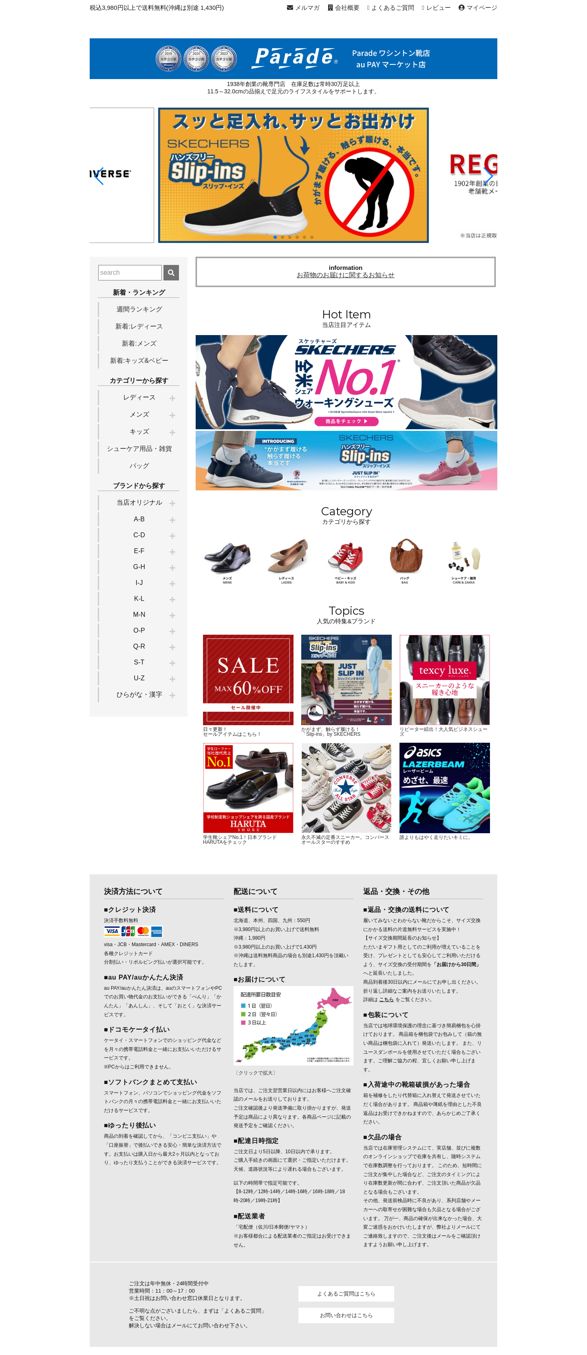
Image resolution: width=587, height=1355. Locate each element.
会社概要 (349, 7)
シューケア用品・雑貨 (139, 448)
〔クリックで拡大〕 (256, 988)
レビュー (440, 7)
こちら (386, 997)
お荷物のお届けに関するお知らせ (346, 274)
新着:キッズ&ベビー (139, 360)
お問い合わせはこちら (346, 1313)
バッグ (139, 465)
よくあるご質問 (394, 7)
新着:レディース (139, 326)
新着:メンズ (139, 343)
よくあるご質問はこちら (346, 1291)
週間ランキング (139, 309)
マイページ (480, 7)
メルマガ (312, 7)
